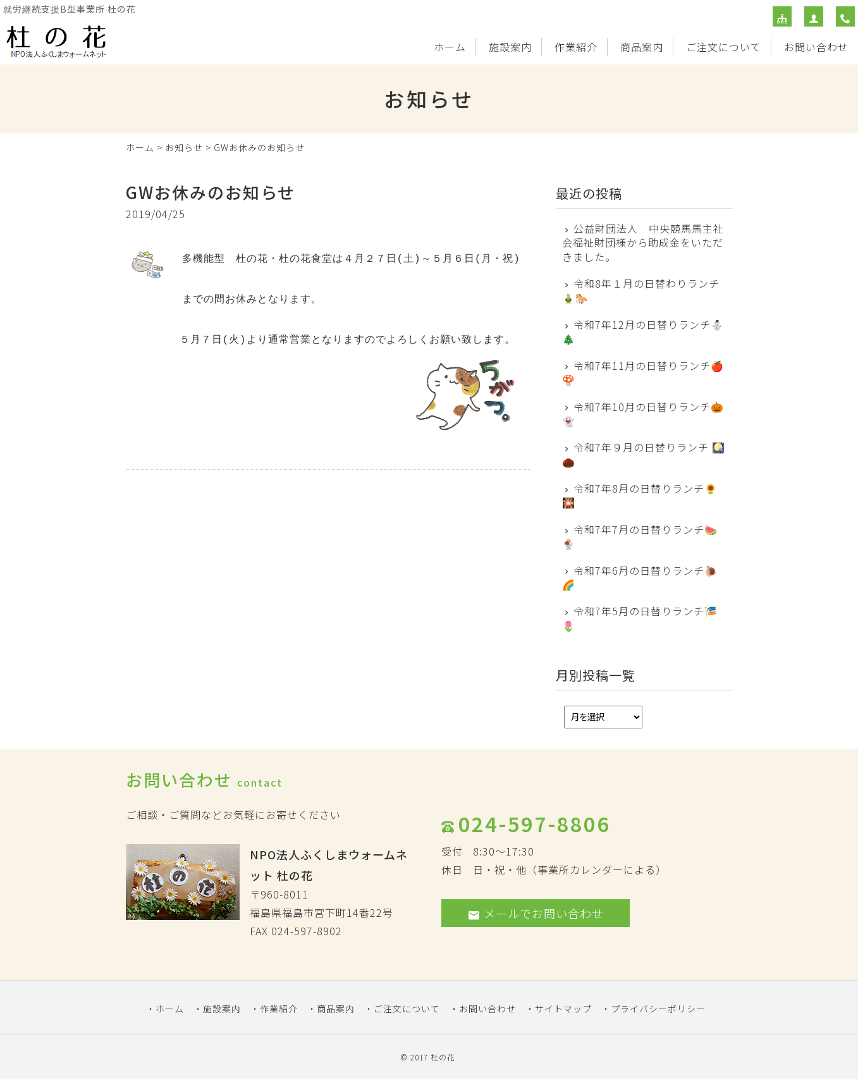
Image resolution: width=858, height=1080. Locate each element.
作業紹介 (576, 46)
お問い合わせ (816, 46)
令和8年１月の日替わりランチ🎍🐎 (641, 290)
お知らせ (184, 147)
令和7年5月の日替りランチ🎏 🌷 (640, 618)
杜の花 (443, 1057)
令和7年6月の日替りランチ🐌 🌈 (640, 577)
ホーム (450, 46)
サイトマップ (563, 1008)
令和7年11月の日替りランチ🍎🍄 (643, 373)
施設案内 (510, 46)
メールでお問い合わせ (535, 913)
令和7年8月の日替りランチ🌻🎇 (640, 495)
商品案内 (641, 46)
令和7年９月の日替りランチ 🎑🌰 (644, 454)
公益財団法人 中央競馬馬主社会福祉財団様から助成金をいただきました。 (643, 242)
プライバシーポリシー (658, 1008)
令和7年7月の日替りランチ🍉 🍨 (640, 536)
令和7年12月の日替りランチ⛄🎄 (643, 331)
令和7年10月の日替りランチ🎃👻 (643, 414)
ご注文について (723, 46)
